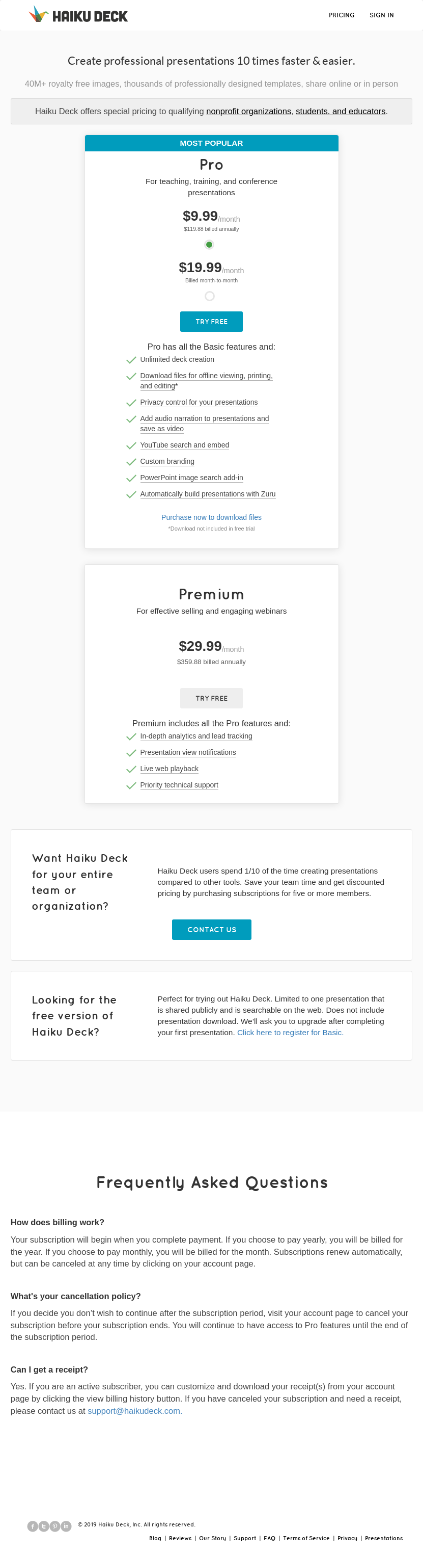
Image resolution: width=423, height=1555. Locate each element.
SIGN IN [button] (382, 15)
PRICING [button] (342, 15)
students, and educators (340, 111)
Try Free (211, 322)
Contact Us (211, 930)
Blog (155, 1538)
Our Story (212, 1538)
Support (245, 1538)
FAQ (269, 1538)
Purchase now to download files (211, 517)
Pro (211, 163)
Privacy (347, 1538)
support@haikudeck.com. (135, 1410)
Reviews (180, 1538)
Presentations (384, 1538)
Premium (211, 593)
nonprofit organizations (248, 111)
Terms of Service (306, 1538)
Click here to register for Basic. (290, 1032)
